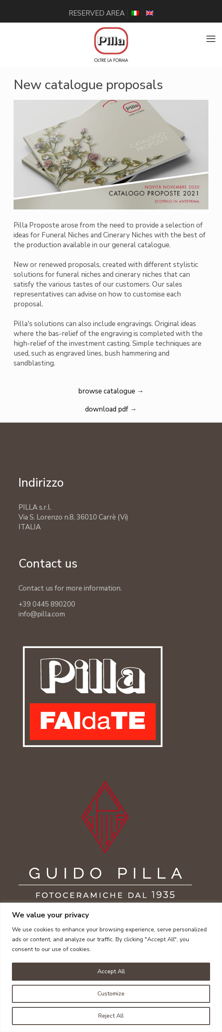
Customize (111, 994)
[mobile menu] (211, 39)
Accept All (111, 971)
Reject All (111, 1016)
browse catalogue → (111, 391)
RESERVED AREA (97, 13)
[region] (111, 967)
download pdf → (111, 409)
